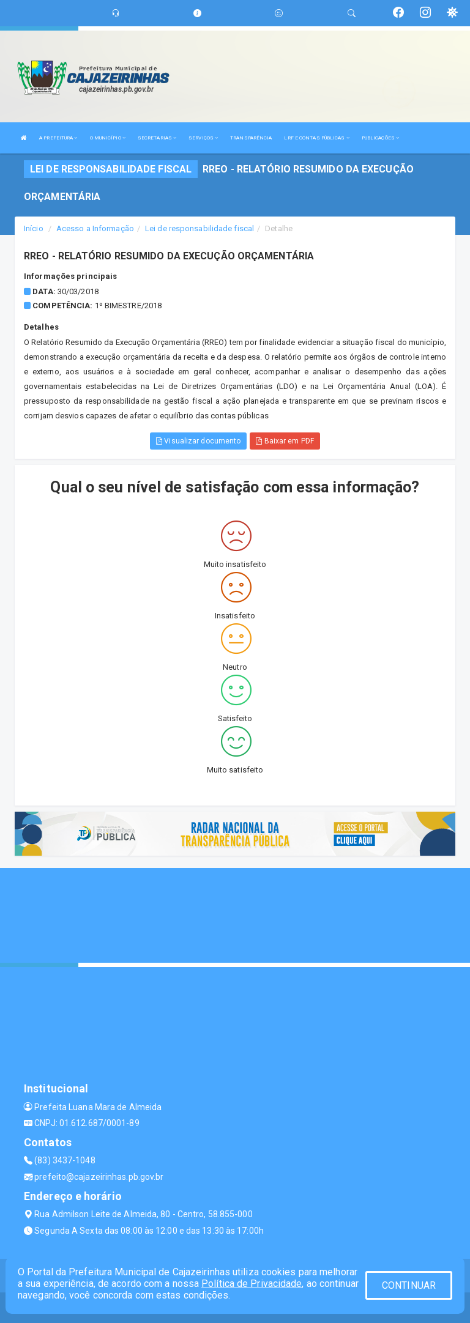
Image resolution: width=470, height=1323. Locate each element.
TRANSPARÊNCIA (251, 138)
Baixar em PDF (285, 441)
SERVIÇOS (203, 138)
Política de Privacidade (251, 1283)
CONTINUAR (409, 1285)
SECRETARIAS (157, 138)
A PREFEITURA (58, 138)
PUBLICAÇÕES (380, 138)
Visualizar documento (198, 441)
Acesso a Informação (95, 228)
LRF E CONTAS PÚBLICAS (316, 138)
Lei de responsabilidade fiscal (199, 228)
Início (33, 228)
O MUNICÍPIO (107, 138)
